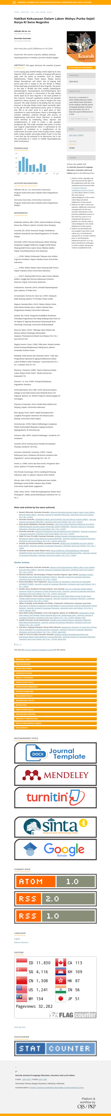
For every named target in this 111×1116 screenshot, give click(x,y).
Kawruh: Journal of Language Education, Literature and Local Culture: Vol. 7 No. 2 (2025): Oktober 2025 (56, 616)
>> (21, 644)
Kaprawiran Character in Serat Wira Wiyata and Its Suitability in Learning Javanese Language (58, 628)
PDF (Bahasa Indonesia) (81, 68)
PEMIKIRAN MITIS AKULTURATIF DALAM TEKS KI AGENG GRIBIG (62, 519)
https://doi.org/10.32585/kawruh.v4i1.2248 (35, 49)
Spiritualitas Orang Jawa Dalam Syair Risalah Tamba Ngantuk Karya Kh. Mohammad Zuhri (56, 614)
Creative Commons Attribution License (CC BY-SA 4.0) (83, 190)
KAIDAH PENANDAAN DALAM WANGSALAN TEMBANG (57, 531)
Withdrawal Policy (25, 700)
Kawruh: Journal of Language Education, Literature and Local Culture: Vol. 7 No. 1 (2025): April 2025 (57, 592)
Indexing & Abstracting (27, 719)
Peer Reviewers (23, 664)
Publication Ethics (24, 682)
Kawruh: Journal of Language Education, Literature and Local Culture (54, 2)
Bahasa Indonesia (21, 942)
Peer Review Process (25, 714)
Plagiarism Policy (24, 696)
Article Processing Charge (28, 723)
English (17, 939)
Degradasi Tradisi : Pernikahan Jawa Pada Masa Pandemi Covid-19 (56, 575)
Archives (25, 12)
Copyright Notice (24, 673)
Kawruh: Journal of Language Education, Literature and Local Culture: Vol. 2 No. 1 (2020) (57, 532)
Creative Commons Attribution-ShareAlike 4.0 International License (57, 1087)
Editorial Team (23, 659)
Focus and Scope (24, 669)
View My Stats (19, 1027)
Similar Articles (21, 562)
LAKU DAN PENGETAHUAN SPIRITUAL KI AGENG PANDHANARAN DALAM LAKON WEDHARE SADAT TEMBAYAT (56, 525)
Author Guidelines (24, 691)
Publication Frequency (27, 687)
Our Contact (22, 728)
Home (16, 12)
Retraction (21, 705)
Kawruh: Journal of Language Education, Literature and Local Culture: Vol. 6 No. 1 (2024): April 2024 (57, 539)
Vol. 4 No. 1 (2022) (38, 12)
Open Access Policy (25, 710)
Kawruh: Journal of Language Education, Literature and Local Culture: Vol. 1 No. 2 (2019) (57, 520)
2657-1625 (26, 1079)
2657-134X (43, 1079)
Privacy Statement (24, 678)
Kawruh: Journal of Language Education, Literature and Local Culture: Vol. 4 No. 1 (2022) (55, 578)
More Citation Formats (79, 119)
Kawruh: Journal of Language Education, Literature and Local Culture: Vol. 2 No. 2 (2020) (57, 554)
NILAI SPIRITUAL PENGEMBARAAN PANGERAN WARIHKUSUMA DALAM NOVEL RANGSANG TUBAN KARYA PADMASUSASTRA (54, 551)
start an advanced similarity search (39, 650)
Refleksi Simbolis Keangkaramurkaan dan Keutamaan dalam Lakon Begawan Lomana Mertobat (53, 537)
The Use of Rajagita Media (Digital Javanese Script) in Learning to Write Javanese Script (55, 590)
